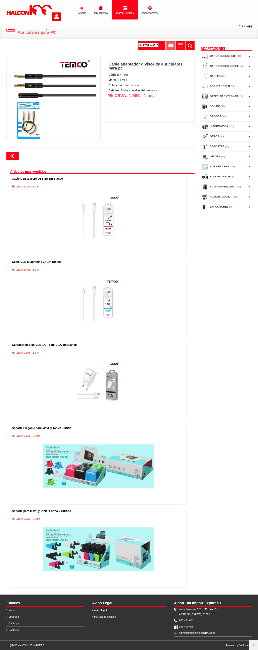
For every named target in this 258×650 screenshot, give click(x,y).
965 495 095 (186, 626)
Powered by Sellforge (237, 645)
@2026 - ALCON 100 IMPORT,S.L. (28, 645)
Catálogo (13, 623)
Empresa (13, 616)
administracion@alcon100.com (197, 632)
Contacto (13, 630)
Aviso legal (100, 610)
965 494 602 (186, 620)
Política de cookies (105, 616)
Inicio (11, 610)
